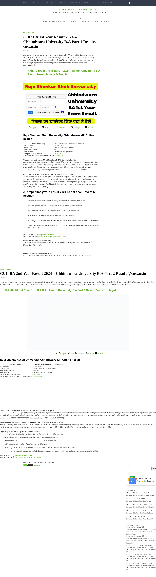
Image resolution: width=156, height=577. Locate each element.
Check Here (57, 154)
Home (25, 3)
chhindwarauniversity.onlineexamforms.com (51, 236)
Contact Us (108, 3)
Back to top (37, 465)
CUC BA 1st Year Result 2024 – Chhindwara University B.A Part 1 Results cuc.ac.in (59, 42)
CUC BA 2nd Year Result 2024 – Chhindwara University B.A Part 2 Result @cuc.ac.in (73, 273)
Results (61, 3)
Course (87, 3)
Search (128, 466)
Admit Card (49, 3)
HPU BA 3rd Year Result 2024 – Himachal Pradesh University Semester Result (141, 532)
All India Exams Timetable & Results (78, 9)
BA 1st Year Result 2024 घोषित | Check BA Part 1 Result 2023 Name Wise (141, 541)
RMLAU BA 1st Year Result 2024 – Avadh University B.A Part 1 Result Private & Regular (64, 72)
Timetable (36, 3)
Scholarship (74, 3)
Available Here (58, 156)
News (97, 3)
